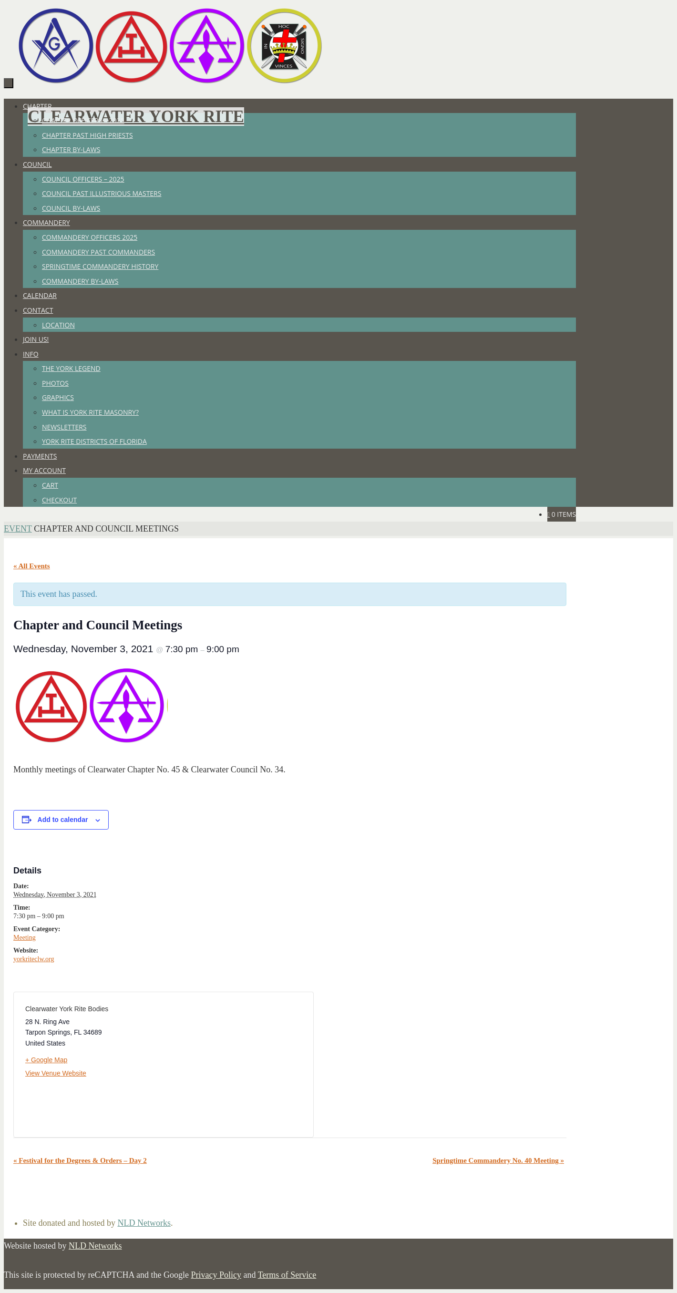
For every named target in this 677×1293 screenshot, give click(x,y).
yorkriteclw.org (33, 959)
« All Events (31, 566)
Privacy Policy (216, 1275)
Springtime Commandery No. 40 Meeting (498, 1160)
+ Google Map (46, 1060)
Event (18, 529)
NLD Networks (143, 1223)
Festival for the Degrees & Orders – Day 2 (80, 1160)
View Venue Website (55, 1073)
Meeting (24, 937)
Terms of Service (287, 1275)
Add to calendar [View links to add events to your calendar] (63, 819)
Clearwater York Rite (136, 116)
